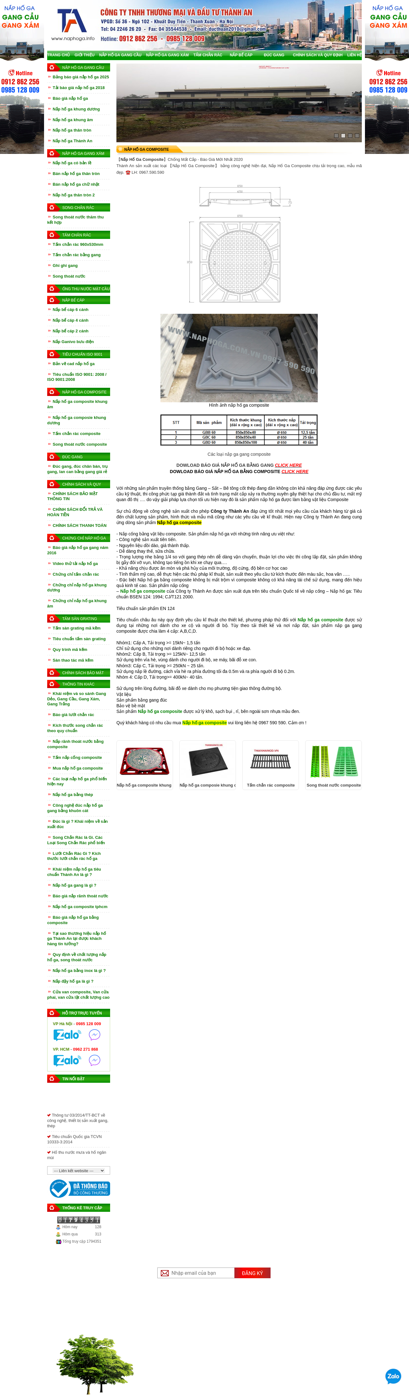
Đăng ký (252, 1273)
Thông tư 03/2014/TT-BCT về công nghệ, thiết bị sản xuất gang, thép (77, 1125)
